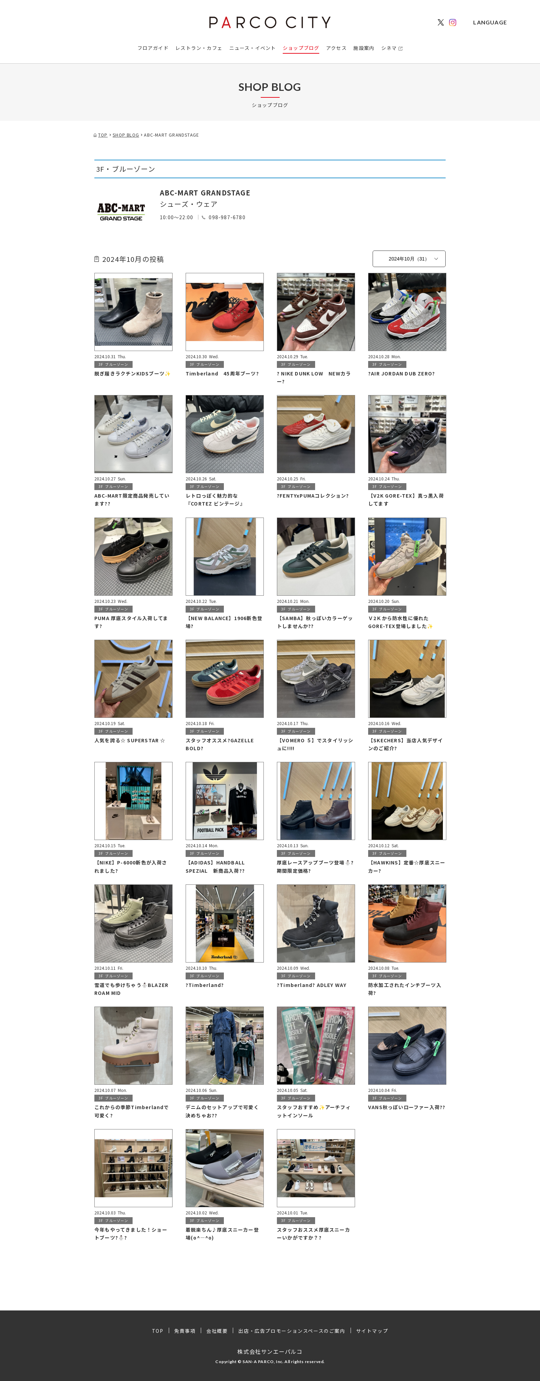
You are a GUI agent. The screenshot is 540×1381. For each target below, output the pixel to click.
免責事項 (185, 1330)
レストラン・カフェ (198, 47)
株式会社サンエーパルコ (269, 1351)
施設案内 (363, 47)
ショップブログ (301, 47)
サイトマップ (372, 1330)
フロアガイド (153, 47)
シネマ (389, 47)
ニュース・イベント (252, 47)
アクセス (336, 47)
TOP (158, 1330)
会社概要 (217, 1330)
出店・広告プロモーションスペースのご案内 (291, 1330)
